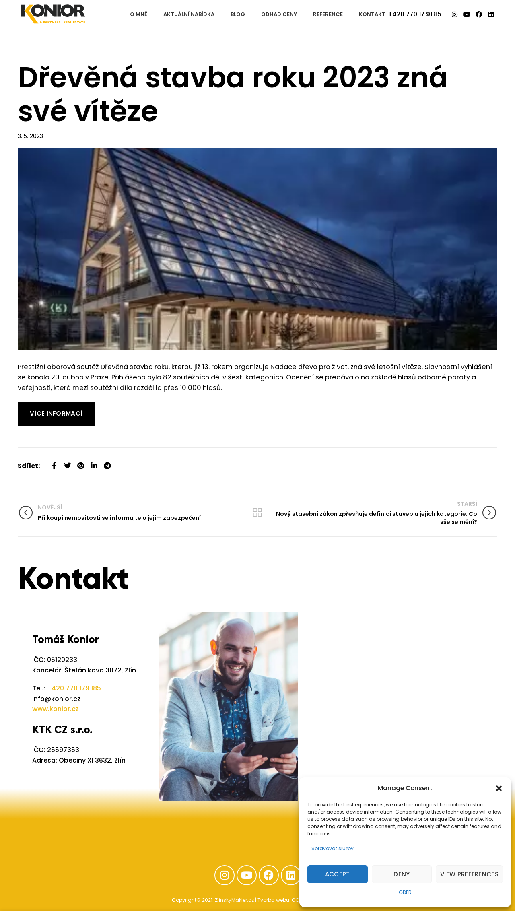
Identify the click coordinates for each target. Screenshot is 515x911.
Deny (401, 874)
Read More (36, 406)
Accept (337, 874)
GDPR (405, 892)
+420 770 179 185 (74, 688)
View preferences (469, 874)
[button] (499, 788)
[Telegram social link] (107, 463)
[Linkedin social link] (94, 463)
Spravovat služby (332, 848)
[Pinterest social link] (81, 463)
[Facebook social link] (54, 463)
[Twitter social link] (67, 463)
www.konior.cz (55, 708)
